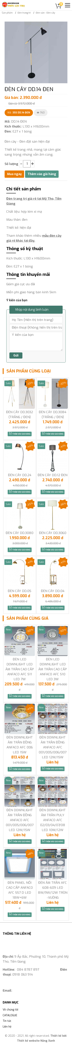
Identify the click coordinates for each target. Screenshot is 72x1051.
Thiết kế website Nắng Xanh (36, 1041)
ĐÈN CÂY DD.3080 (19, 533)
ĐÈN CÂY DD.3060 (52, 533)
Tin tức (7, 1021)
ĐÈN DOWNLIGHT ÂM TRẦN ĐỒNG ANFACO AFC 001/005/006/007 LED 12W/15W (52, 747)
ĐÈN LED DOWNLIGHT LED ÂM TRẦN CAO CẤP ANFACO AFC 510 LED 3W (52, 669)
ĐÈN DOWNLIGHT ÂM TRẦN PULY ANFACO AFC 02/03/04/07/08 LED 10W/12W (52, 820)
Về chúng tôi (10, 1009)
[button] (64, 25)
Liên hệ (7, 1026)
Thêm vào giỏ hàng (19, 433)
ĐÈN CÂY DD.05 (19, 591)
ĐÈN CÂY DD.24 (19, 475)
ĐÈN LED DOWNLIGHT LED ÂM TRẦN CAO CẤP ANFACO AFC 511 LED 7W (19, 669)
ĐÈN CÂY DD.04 (52, 591)
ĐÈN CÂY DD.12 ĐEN (52, 475)
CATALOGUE (10, 1015)
